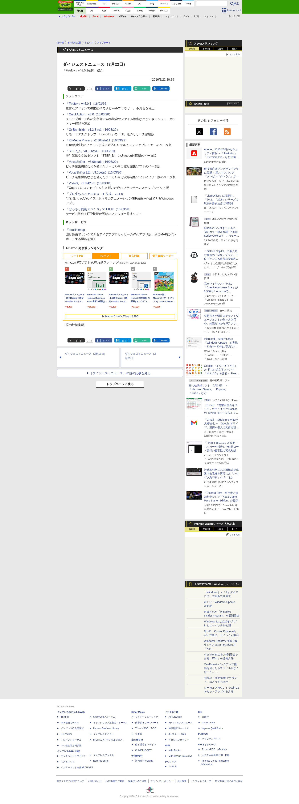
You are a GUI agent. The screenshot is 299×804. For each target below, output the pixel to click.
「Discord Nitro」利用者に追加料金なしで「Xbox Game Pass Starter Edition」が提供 (221, 496)
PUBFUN (203, 734)
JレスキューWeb (177, 734)
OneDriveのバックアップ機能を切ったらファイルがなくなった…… (221, 668)
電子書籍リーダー (163, 255)
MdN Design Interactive (180, 756)
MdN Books (174, 750)
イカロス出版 (171, 712)
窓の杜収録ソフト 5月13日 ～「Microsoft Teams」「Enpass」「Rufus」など (208, 389)
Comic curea (208, 722)
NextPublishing (101, 760)
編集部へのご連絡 (137, 781)
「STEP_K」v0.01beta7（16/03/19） (91, 151)
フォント (208, 16)
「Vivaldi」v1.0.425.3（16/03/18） (89, 183)
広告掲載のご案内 (115, 781)
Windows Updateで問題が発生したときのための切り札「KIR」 (221, 644)
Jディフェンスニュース (181, 722)
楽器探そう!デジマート (147, 722)
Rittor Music (138, 712)
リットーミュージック (146, 717)
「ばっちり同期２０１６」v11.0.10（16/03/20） (99, 209)
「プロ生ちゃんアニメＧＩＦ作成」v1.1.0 (94, 194)
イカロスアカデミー (179, 739)
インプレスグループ (200, 781)
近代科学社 (137, 756)
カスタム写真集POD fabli (215, 755)
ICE (200, 712)
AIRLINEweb (175, 717)
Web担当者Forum (70, 722)
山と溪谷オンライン (145, 744)
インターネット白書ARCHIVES (77, 767)
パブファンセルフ (211, 738)
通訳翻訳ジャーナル (179, 728)
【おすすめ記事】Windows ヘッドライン (217, 584)
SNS (186, 16)
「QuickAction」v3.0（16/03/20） (89, 114)
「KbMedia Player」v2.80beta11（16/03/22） (97, 140)
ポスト (79, 89)
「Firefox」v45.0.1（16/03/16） (87, 103)
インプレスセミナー (103, 734)
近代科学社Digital (144, 760)
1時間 (192, 48)
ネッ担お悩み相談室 (71, 745)
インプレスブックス (103, 755)
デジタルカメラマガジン (73, 756)
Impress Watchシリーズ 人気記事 (214, 523)
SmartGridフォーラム (104, 717)
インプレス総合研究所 (72, 728)
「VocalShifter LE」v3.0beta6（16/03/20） (95, 172)
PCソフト (105, 255)
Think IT (65, 717)
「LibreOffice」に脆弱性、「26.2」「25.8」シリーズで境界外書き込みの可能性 (221, 199)
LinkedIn (164, 89)
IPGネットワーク (207, 744)
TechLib (172, 766)
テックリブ (170, 761)
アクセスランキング (206, 43)
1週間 (220, 48)
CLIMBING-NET (143, 750)
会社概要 (181, 781)
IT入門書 (134, 255)
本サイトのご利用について (70, 781)
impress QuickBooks (212, 728)
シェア (106, 89)
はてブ (125, 89)
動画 (196, 16)
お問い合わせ (95, 781)
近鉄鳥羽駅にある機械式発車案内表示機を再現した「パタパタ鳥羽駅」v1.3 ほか (221, 473)
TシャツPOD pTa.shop (214, 749)
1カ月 (235, 48)
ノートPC (77, 255)
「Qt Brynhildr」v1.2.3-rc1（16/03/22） (93, 129)
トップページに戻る (120, 384)
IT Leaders (66, 734)
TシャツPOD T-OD (145, 728)
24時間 (206, 48)
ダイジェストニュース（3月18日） (86, 353)
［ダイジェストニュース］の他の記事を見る (119, 373)
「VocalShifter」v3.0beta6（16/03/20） (93, 161)
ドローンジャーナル (71, 739)
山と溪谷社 (137, 739)
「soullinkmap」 (77, 229)
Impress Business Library (106, 728)
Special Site (201, 103)
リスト (90, 89)
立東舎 (138, 734)
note (144, 89)
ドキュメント (172, 16)
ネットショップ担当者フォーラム (110, 722)
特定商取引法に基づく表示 (229, 781)
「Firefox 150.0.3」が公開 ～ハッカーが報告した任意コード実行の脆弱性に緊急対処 (221, 446)
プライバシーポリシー (161, 781)
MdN (167, 745)
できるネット (68, 761)
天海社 (205, 717)
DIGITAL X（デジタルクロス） (109, 739)
